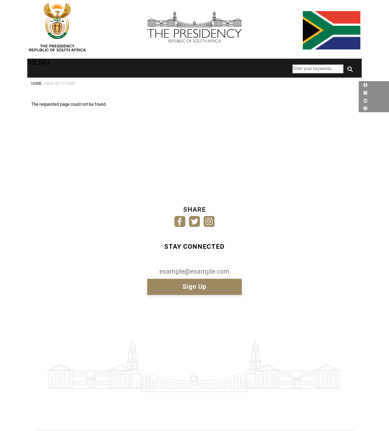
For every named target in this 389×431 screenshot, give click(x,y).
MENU (42, 67)
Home (36, 83)
